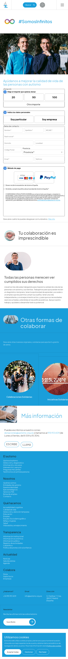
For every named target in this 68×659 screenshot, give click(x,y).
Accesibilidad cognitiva (13, 507)
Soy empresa (49, 119)
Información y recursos (12, 465)
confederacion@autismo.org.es (48, 200)
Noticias (6, 559)
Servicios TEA (8, 492)
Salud (5, 523)
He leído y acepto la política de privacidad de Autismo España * (26, 189)
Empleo (6, 516)
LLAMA (27, 448)
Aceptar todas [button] (13, 652)
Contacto (7, 496)
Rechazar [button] (42, 652)
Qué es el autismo (10, 460)
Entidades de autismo (12, 485)
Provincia (26, 148)
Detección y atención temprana (16, 512)
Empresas (7, 579)
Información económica (13, 539)
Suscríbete (21, 622)
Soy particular (19, 119)
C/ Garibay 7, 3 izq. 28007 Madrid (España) (53, 598)
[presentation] (34, 217)
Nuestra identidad (10, 487)
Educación (7, 514)
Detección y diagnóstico (13, 463)
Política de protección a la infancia (17, 548)
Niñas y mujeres (9, 521)
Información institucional (13, 536)
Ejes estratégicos (10, 489)
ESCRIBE (11, 447)
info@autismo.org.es (33, 596)
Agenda (6, 563)
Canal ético (8, 545)
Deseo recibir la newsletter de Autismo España (20, 185)
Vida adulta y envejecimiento (15, 525)
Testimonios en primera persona (16, 472)
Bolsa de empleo (10, 494)
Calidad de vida (9, 509)
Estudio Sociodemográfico (14, 518)
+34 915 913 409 (9, 596)
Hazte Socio (8, 576)
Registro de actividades (13, 543)
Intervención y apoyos (12, 467)
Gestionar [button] (29, 652)
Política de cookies (54, 646)
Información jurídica (11, 541)
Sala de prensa (9, 561)
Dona (5, 574)
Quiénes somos (9, 483)
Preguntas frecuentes (12, 469)
